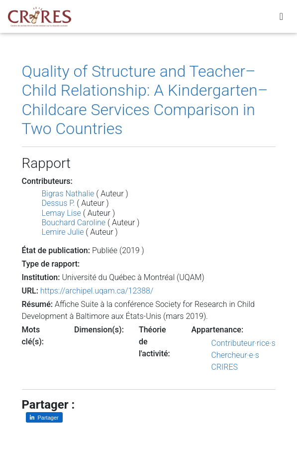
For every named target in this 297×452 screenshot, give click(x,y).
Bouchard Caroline (74, 222)
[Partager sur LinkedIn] (44, 417)
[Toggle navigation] (281, 16)
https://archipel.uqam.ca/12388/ (97, 291)
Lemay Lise (61, 213)
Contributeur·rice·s (243, 343)
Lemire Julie (63, 232)
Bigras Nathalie (68, 193)
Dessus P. (58, 203)
